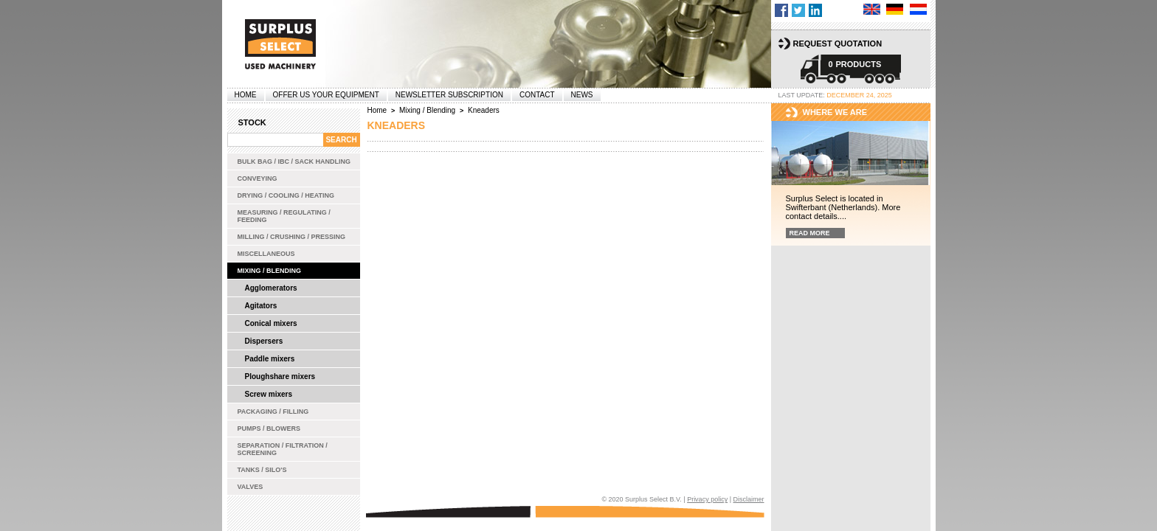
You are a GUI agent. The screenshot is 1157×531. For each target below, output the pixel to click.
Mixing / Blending (270, 270)
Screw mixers (269, 394)
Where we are (835, 112)
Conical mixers (271, 323)
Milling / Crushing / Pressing (292, 236)
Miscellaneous (266, 253)
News (582, 95)
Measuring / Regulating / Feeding (284, 216)
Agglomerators (271, 288)
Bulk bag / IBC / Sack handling (294, 161)
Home (246, 95)
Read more (810, 233)
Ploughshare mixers (280, 376)
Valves (250, 486)
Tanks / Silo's (262, 469)
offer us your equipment (326, 95)
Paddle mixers (270, 359)
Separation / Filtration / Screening (283, 449)
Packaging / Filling (273, 411)
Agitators (261, 306)
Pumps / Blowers (269, 428)
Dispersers (264, 341)
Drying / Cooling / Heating (286, 195)
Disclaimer (748, 499)
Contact (537, 95)
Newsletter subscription (449, 95)
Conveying (257, 178)
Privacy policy (707, 499)
